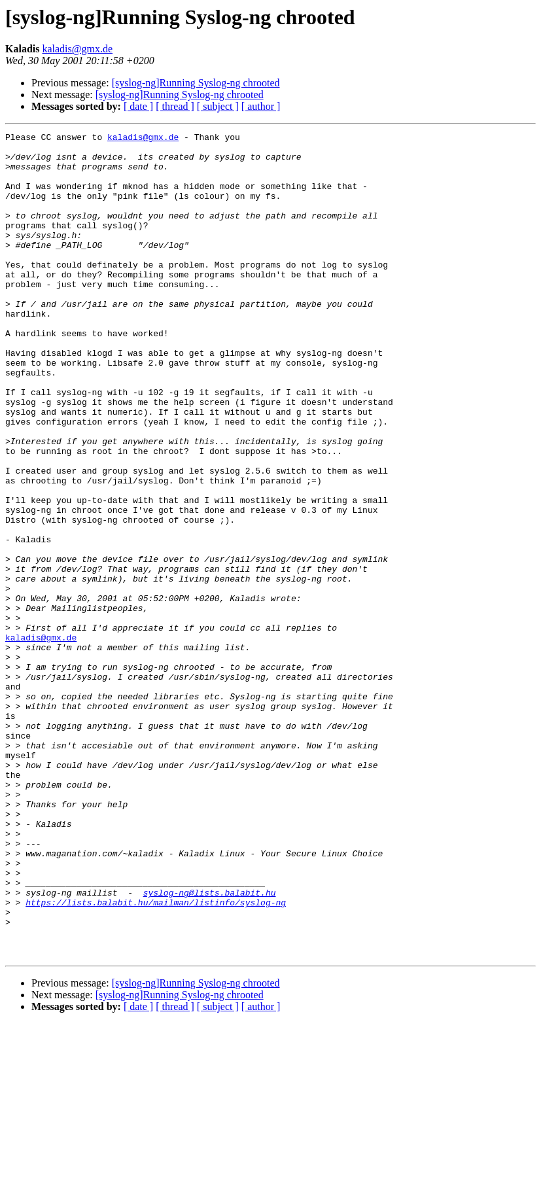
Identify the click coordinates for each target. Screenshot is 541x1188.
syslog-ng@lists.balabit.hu (209, 1045)
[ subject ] (218, 106)
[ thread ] (175, 106)
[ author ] (261, 106)
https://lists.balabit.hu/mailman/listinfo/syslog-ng (156, 1057)
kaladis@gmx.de (77, 48)
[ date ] (138, 106)
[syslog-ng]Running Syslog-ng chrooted (196, 82)
